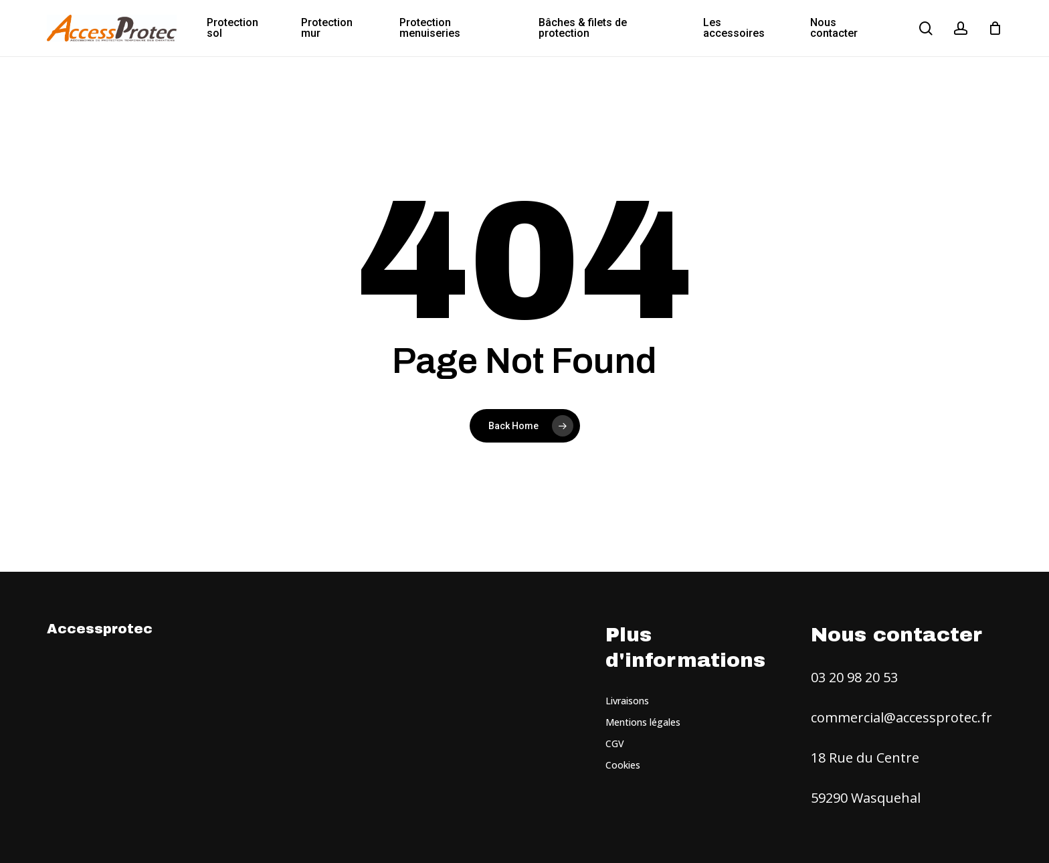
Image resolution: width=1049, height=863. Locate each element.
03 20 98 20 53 (854, 677)
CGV (614, 743)
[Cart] (994, 28)
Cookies (622, 765)
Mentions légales (642, 722)
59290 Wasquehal (866, 798)
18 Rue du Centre (865, 758)
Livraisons (627, 700)
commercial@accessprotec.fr (901, 717)
